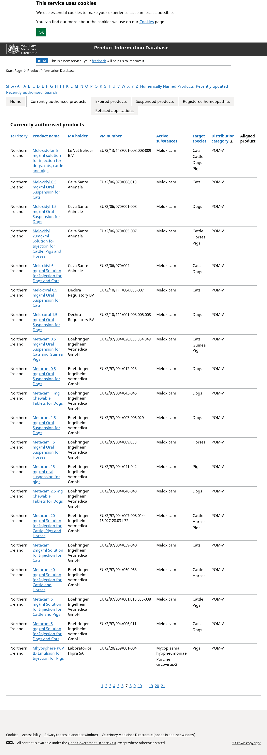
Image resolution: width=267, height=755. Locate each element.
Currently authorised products (58, 101)
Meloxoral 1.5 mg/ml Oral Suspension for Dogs (46, 322)
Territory (19, 136)
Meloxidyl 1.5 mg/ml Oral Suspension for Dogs (46, 214)
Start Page (14, 70)
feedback (99, 61)
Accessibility (31, 735)
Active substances (166, 138)
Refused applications (114, 110)
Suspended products (155, 101)
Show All (13, 86)
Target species (199, 138)
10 (140, 685)
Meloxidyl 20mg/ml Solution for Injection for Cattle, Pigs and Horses (47, 243)
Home (15, 101)
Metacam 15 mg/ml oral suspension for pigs (46, 474)
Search (51, 92)
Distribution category (223, 138)
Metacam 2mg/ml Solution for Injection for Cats (48, 552)
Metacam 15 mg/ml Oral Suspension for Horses (46, 449)
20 (157, 685)
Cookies (146, 21)
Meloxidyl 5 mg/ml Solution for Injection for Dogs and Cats (47, 273)
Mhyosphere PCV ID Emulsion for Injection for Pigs (48, 653)
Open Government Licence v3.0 (92, 743)
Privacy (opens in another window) (71, 735)
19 (151, 685)
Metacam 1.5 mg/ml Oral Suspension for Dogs (46, 425)
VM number (111, 136)
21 (163, 685)
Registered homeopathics (206, 101)
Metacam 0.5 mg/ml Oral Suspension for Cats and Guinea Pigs (48, 349)
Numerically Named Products (167, 86)
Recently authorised (24, 92)
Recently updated (212, 86)
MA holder (78, 136)
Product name (46, 136)
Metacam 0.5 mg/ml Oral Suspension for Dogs (46, 376)
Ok (41, 32)
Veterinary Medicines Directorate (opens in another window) (148, 735)
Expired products (111, 101)
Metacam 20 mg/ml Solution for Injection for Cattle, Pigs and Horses (47, 525)
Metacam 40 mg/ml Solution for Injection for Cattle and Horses (47, 579)
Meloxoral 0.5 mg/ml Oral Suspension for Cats (46, 297)
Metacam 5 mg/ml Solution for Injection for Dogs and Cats (47, 631)
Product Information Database (131, 48)
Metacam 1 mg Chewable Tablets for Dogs (48, 398)
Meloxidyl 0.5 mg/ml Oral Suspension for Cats (46, 189)
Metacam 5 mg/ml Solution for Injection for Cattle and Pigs (47, 607)
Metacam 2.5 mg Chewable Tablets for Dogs (48, 496)
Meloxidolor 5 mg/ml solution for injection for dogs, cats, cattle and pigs (48, 160)
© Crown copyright (246, 743)
